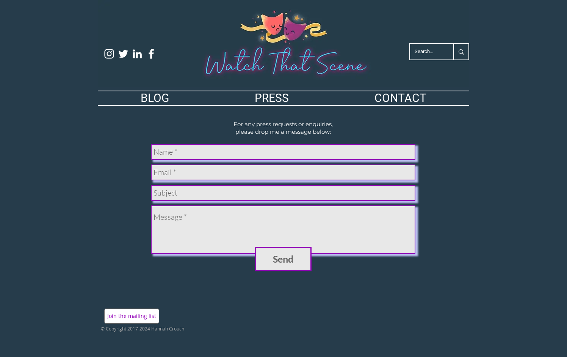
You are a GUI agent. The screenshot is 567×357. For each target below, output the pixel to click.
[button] (131, 316)
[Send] (283, 259)
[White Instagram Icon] (109, 53)
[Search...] (426, 52)
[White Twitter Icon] (123, 53)
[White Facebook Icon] (151, 53)
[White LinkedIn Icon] (137, 53)
